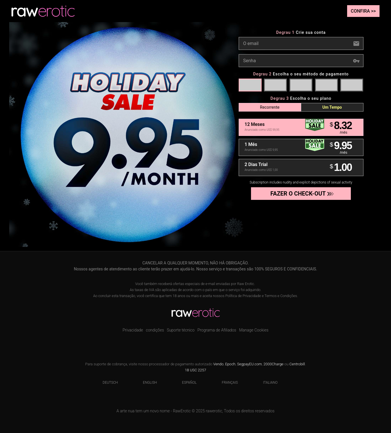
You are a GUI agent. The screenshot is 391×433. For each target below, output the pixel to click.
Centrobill (297, 364)
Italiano (267, 382)
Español (186, 382)
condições (155, 330)
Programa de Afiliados (216, 330)
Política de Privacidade (243, 296)
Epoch (230, 364)
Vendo (218, 364)
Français (226, 382)
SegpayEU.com (249, 364)
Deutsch (107, 382)
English (146, 382)
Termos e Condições (280, 296)
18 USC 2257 (195, 370)
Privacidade (132, 330)
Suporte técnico (181, 330)
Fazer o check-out (301, 193)
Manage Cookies (253, 330)
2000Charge (274, 364)
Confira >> (363, 11)
